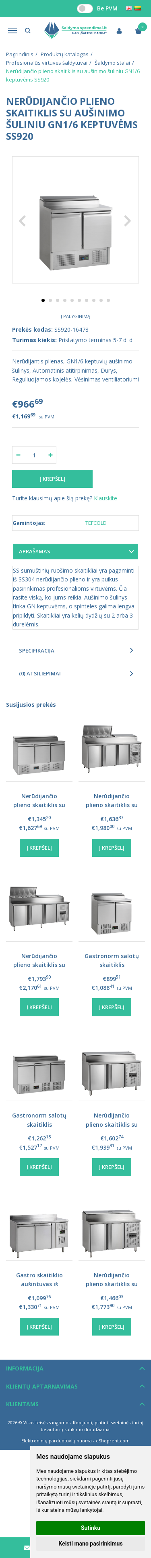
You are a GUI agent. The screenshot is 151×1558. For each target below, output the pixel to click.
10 (108, 300)
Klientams (22, 1404)
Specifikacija (36, 650)
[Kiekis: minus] (18, 455)
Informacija (24, 1368)
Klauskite (105, 498)
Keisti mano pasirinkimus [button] (90, 1543)
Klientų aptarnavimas (42, 1386)
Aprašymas (34, 551)
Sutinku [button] (90, 1528)
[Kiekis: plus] (50, 455)
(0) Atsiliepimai (40, 673)
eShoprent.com (113, 1441)
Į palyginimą (75, 316)
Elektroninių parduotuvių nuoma (56, 1441)
